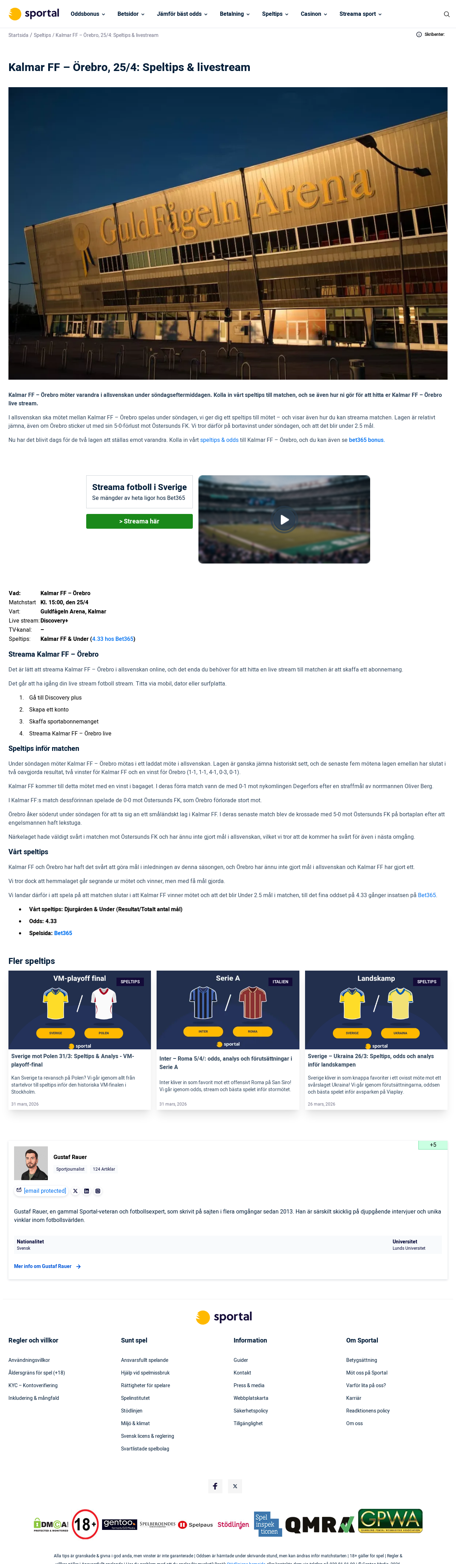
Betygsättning (361, 1360)
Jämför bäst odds (179, 14)
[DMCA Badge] (51, 1524)
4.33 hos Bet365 (112, 639)
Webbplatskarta (251, 1398)
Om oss (354, 1423)
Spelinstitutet (135, 1398)
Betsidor (128, 14)
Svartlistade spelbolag (145, 1449)
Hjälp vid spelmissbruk (145, 1373)
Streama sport (358, 14)
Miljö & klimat (135, 1423)
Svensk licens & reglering (147, 1436)
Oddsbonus (85, 14)
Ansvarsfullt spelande (144, 1360)
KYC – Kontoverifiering (33, 1385)
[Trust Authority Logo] (119, 1524)
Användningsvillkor (29, 1360)
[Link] (79, 1010)
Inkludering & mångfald (33, 1398)
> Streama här (139, 521)
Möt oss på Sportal (366, 1373)
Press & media (249, 1385)
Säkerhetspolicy (251, 1411)
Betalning (232, 14)
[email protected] (45, 1191)
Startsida (18, 35)
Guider (241, 1360)
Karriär (353, 1398)
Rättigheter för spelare (145, 1385)
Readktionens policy (368, 1411)
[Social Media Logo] (215, 1486)
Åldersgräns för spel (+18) (36, 1373)
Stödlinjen (131, 1411)
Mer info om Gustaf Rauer (48, 1266)
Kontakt (242, 1373)
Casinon (311, 14)
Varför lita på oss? (366, 1385)
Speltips (272, 14)
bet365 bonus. (367, 440)
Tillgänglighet (248, 1423)
